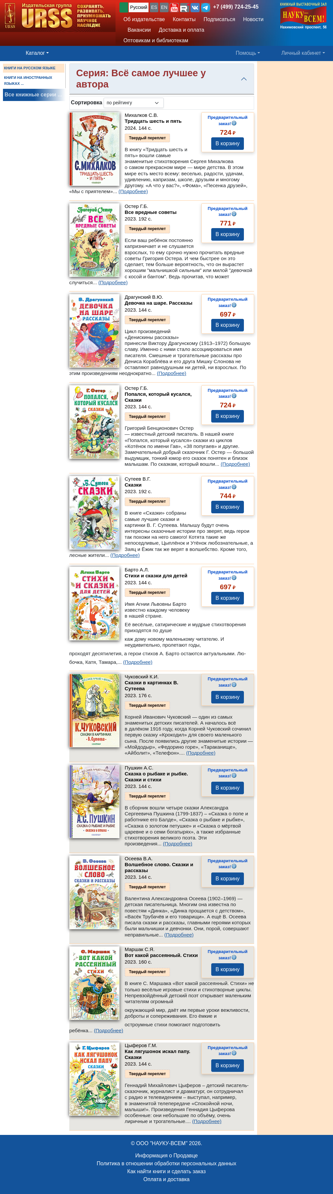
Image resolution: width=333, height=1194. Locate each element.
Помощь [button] (246, 53)
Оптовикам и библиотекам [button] (155, 40)
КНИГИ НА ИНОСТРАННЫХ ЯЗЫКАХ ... (28, 80)
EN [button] (164, 7)
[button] (174, 7)
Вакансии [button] (137, 30)
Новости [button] (253, 19)
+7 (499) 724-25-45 (235, 7)
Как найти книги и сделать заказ (166, 1171)
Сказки (133, 485)
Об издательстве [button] (144, 19)
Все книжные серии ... (33, 94)
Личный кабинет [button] (301, 53)
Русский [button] (138, 7)
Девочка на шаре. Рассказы (158, 303)
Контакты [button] (184, 19)
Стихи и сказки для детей (156, 575)
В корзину (228, 143)
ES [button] (154, 7)
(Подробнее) (133, 191)
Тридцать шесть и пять (153, 121)
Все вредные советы (151, 212)
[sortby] (134, 103)
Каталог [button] (35, 53)
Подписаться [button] (219, 19)
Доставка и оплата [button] (181, 30)
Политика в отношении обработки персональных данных (166, 1163)
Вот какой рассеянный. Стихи (161, 955)
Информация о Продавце (166, 1155)
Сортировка (86, 102)
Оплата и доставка (167, 1179)
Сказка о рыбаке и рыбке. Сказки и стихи (156, 776)
